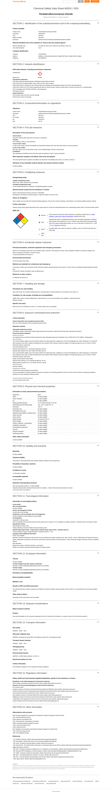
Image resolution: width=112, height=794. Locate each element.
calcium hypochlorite (67, 216)
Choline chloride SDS (77, 781)
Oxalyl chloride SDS (39, 783)
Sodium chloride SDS (65, 781)
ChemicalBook (19, 1)
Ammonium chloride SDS (27, 783)
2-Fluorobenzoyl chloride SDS (39, 781)
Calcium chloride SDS (53, 781)
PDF (87, 1)
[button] (81, 1)
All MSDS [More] (95, 1)
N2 (54, 230)
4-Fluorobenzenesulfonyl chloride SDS (21, 781)
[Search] (70, 1)
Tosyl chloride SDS (88, 781)
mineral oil (57, 225)
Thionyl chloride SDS (51, 783)
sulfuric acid (57, 216)
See (14, 616)
